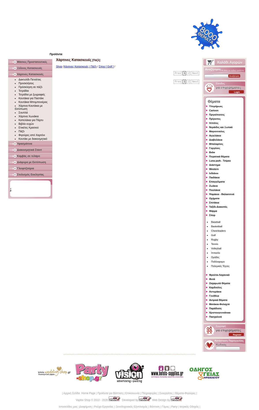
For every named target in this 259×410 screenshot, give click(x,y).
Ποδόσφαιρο (218, 261)
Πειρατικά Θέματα (219, 156)
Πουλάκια (214, 190)
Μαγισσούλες (217, 131)
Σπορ (212, 215)
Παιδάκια (214, 177)
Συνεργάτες (166, 393)
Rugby (214, 239)
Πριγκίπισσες (217, 114)
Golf (213, 235)
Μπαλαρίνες (216, 144)
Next (195, 73)
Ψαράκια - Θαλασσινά (221, 194)
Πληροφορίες (149, 393)
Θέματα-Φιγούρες (185, 393)
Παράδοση (215, 308)
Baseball (215, 222)
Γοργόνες (214, 148)
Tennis (214, 244)
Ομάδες (215, 257)
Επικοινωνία (132, 393)
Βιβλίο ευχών (26, 123)
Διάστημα (214, 165)
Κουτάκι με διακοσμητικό (33, 138)
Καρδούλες (215, 287)
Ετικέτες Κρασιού (29, 127)
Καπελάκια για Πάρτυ (31, 120)
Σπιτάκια (214, 202)
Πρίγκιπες (215, 118)
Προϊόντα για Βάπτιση (110, 393)
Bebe (212, 152)
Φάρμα (213, 211)
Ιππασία (215, 253)
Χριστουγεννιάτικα (219, 312)
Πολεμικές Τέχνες (220, 266)
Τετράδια (24, 90)
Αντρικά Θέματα (218, 300)
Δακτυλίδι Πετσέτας (30, 79)
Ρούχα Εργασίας (103, 406)
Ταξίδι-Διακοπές (218, 206)
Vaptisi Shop (83, 400)
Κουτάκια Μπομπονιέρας (33, 102)
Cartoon (213, 110)
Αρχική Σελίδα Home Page (79, 393)
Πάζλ (21, 131)
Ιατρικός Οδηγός (189, 406)
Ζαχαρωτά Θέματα (219, 283)
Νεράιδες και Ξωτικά (221, 127)
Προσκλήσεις (26, 83)
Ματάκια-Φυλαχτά (219, 304)
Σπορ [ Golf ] (106, 66)
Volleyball (216, 248)
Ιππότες (213, 123)
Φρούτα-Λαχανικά (219, 275)
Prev (178, 73)
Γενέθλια (214, 295)
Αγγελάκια (215, 135)
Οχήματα (214, 198)
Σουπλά (23, 112)
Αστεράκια (215, 291)
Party (174, 406)
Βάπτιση (155, 406)
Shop (59, 66)
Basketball (216, 226)
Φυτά (212, 279)
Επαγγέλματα (217, 181)
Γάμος (165, 406)
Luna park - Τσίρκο (220, 160)
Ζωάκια (213, 185)
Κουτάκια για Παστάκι (31, 98)
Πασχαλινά (215, 316)
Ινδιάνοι (213, 173)
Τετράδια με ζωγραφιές (32, 94)
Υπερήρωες (216, 106)
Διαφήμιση (85, 406)
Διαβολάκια (215, 139)
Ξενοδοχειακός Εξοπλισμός (132, 406)
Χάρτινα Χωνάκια (29, 116)
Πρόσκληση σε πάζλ (30, 87)
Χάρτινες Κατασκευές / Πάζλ (80, 66)
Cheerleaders (218, 230)
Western (214, 169)
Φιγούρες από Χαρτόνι (32, 135)
